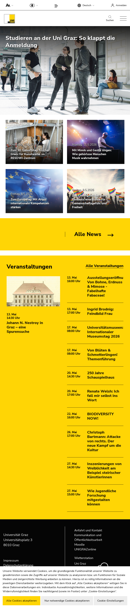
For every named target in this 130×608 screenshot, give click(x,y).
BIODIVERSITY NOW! (100, 416)
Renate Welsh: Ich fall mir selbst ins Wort (103, 396)
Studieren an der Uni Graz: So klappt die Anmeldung (60, 41)
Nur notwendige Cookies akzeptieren (67, 601)
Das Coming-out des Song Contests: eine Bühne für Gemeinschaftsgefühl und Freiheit (89, 201)
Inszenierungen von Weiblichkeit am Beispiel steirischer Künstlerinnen (104, 470)
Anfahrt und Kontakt (88, 530)
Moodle (79, 545)
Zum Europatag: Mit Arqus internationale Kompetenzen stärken (30, 203)
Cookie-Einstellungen (110, 601)
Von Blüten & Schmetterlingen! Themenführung (102, 355)
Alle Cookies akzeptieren (21, 601)
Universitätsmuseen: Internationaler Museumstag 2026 (105, 332)
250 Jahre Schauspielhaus (100, 375)
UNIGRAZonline (85, 549)
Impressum (11, 560)
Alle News (87, 234)
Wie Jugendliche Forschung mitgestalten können (101, 497)
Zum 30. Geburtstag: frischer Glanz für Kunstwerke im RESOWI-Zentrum (30, 154)
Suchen (110, 18)
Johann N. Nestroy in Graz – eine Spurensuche (25, 327)
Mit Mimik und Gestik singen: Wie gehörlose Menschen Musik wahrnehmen (92, 154)
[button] (9, 5)
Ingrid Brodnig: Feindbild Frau (100, 311)
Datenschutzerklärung (18, 565)
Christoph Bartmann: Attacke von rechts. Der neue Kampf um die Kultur (104, 441)
